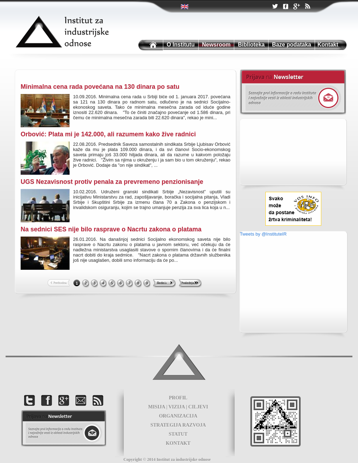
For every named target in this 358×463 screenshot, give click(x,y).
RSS (307, 6)
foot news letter (63, 428)
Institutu (150, 45)
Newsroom (216, 45)
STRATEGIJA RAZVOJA (178, 425)
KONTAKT (178, 443)
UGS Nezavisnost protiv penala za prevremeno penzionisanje (112, 181)
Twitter (185, 6)
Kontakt (327, 45)
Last (190, 283)
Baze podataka (291, 45)
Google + (296, 6)
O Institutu (181, 45)
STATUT (178, 434)
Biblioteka (251, 45)
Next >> (164, 283)
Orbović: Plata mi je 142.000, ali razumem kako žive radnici (108, 134)
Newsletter (292, 92)
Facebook (285, 6)
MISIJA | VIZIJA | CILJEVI (178, 407)
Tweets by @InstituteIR (263, 234)
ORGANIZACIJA (178, 416)
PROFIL (178, 397)
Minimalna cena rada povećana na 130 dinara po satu (100, 86)
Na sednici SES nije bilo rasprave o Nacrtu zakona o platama (111, 229)
